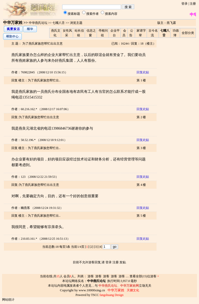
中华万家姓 (13, 22)
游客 (91, 276)
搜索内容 (111, 14)
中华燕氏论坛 (38, 23)
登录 (184, 3)
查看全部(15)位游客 (144, 276)
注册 (193, 3)
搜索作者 (92, 14)
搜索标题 (74, 14)
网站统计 (8, 299)
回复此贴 (143, 72)
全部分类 (188, 33)
